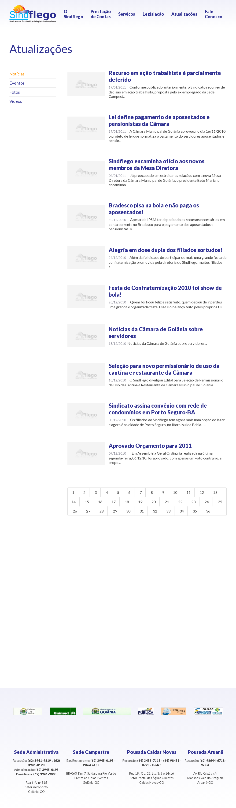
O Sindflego (73, 14)
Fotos (14, 92)
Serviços (126, 14)
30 (140, 511)
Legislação (153, 14)
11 (189, 492)
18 (127, 501)
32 (167, 511)
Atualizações (184, 14)
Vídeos (15, 101)
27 (100, 511)
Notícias (17, 73)
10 (175, 492)
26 (87, 511)
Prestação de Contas (101, 14)
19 (140, 501)
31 (153, 511)
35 (207, 511)
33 (180, 511)
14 (73, 501)
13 (215, 492)
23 (194, 501)
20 (153, 501)
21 (167, 501)
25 (73, 511)
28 (113, 511)
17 (113, 501)
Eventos (17, 82)
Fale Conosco (213, 14)
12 (202, 492)
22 (180, 501)
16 (100, 501)
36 (220, 511)
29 (127, 511)
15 (87, 501)
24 (207, 501)
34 (194, 511)
